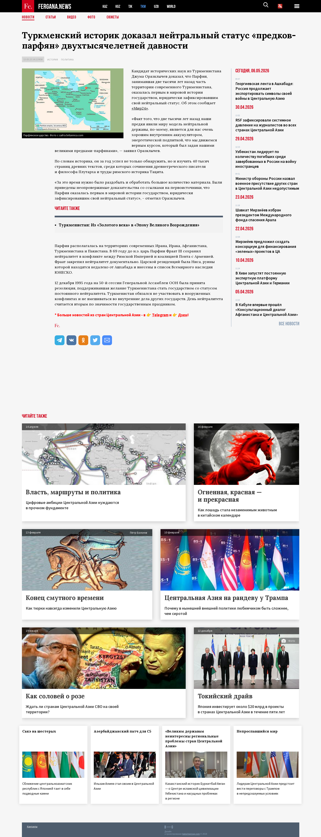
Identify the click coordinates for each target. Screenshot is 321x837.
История (52, 59)
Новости (28, 17)
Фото (93, 17)
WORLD (174, 6)
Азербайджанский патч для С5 (118, 734)
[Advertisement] (160, 383)
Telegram (160, 315)
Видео (73, 17)
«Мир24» (140, 108)
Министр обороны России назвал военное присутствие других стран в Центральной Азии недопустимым (267, 183)
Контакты (32, 825)
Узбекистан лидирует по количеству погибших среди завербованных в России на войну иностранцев (265, 159)
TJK (132, 6)
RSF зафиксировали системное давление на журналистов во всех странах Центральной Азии (265, 125)
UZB (159, 6)
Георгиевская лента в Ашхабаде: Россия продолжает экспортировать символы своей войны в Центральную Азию (264, 91)
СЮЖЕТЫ (115, 17)
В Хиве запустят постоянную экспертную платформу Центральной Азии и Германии (262, 278)
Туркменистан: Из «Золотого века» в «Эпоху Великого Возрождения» (134, 225)
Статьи (51, 17)
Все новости (289, 324)
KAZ (105, 6)
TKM (145, 6)
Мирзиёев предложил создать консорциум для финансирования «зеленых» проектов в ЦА (265, 246)
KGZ (118, 6)
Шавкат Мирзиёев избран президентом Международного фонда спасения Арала (263, 215)
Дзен (182, 315)
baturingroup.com (191, 832)
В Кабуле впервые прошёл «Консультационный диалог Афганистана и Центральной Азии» (266, 309)
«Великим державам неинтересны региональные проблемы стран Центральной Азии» (194, 739)
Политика (67, 59)
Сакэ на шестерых (42, 731)
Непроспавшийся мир (259, 731)
